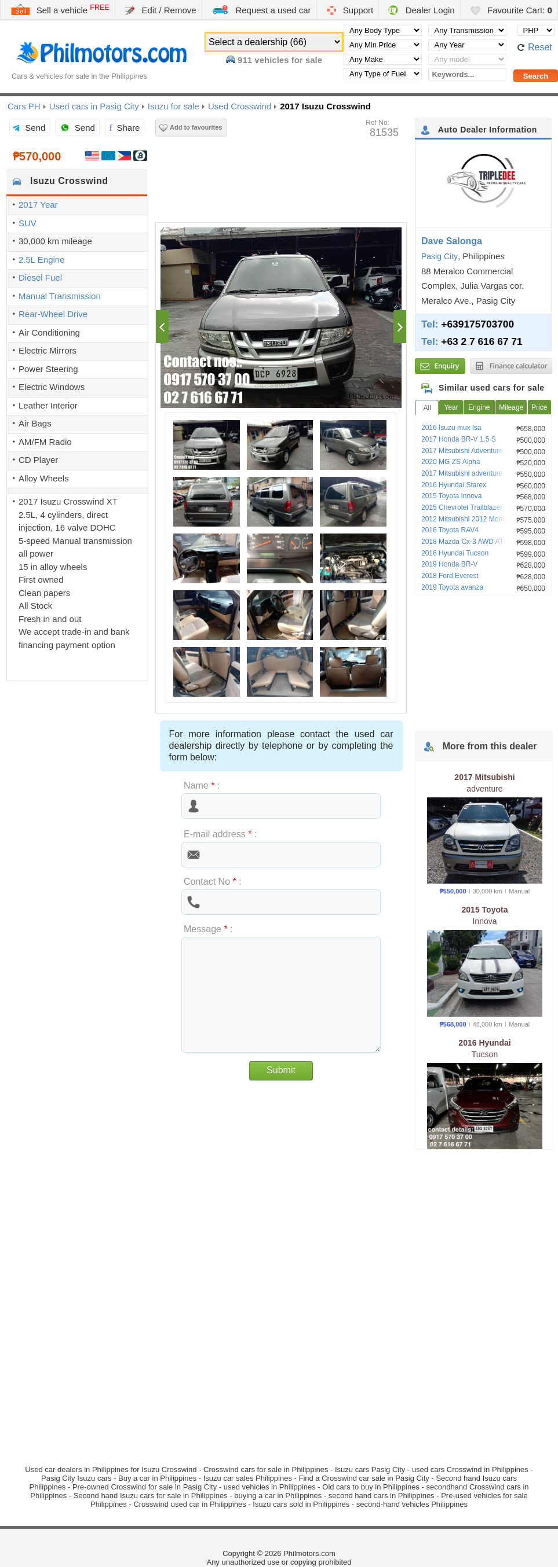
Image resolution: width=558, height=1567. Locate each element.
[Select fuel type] (383, 73)
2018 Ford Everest (450, 576)
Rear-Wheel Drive (53, 314)
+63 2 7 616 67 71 (481, 341)
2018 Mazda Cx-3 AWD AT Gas (469, 542)
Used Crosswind (239, 106)
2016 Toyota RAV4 (450, 530)
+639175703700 (477, 324)
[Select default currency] (536, 30)
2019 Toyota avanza (452, 587)
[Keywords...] (467, 74)
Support (350, 10)
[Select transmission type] (467, 30)
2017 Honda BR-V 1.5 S (458, 439)
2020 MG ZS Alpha (450, 462)
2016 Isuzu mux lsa (451, 428)
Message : (208, 929)
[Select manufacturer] (383, 59)
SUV (28, 223)
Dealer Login (421, 10)
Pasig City (439, 256)
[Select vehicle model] (467, 59)
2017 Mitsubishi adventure (461, 473)
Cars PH (24, 106)
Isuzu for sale (173, 106)
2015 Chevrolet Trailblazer (461, 507)
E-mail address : (220, 834)
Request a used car (261, 9)
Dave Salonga (451, 241)
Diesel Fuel (40, 277)
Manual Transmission (60, 296)
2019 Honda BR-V (449, 564)
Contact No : (213, 882)
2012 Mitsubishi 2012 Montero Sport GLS (485, 519)
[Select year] (467, 44)
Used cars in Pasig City (94, 106)
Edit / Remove (160, 10)
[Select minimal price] (383, 44)
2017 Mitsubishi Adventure (462, 451)
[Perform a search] (535, 75)
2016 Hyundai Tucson (454, 553)
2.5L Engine (42, 259)
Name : (202, 785)
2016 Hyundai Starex (453, 485)
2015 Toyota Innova (451, 496)
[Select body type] (383, 30)
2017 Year (38, 204)
